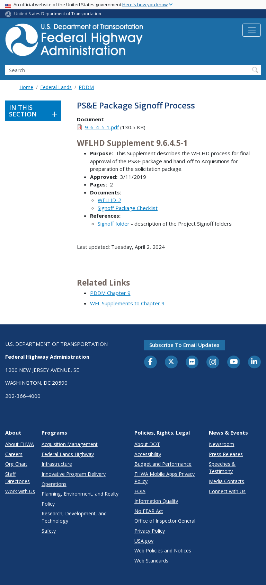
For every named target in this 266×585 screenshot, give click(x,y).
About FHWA (19, 444)
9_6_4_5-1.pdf (102, 127)
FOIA (139, 491)
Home (26, 87)
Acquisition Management (70, 444)
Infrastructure (57, 464)
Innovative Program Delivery (74, 474)
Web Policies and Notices (162, 550)
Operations (54, 484)
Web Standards (151, 560)
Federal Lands (56, 87)
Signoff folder (114, 223)
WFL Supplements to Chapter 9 (127, 303)
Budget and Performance (163, 464)
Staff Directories (17, 477)
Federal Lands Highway (68, 454)
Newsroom (221, 444)
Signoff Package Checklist (128, 207)
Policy (48, 503)
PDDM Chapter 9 (110, 292)
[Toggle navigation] (251, 30)
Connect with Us (227, 491)
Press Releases (226, 454)
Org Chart (16, 464)
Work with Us (20, 491)
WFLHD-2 (109, 200)
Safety (49, 530)
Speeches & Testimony (222, 467)
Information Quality (156, 501)
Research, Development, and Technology (74, 517)
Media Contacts (226, 481)
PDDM (86, 87)
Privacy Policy (149, 530)
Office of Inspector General (164, 520)
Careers (14, 454)
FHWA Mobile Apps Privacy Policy (164, 477)
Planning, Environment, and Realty (80, 493)
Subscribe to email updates (184, 344)
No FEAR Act (148, 511)
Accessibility (147, 454)
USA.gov (143, 541)
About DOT (147, 444)
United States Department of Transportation (57, 14)
